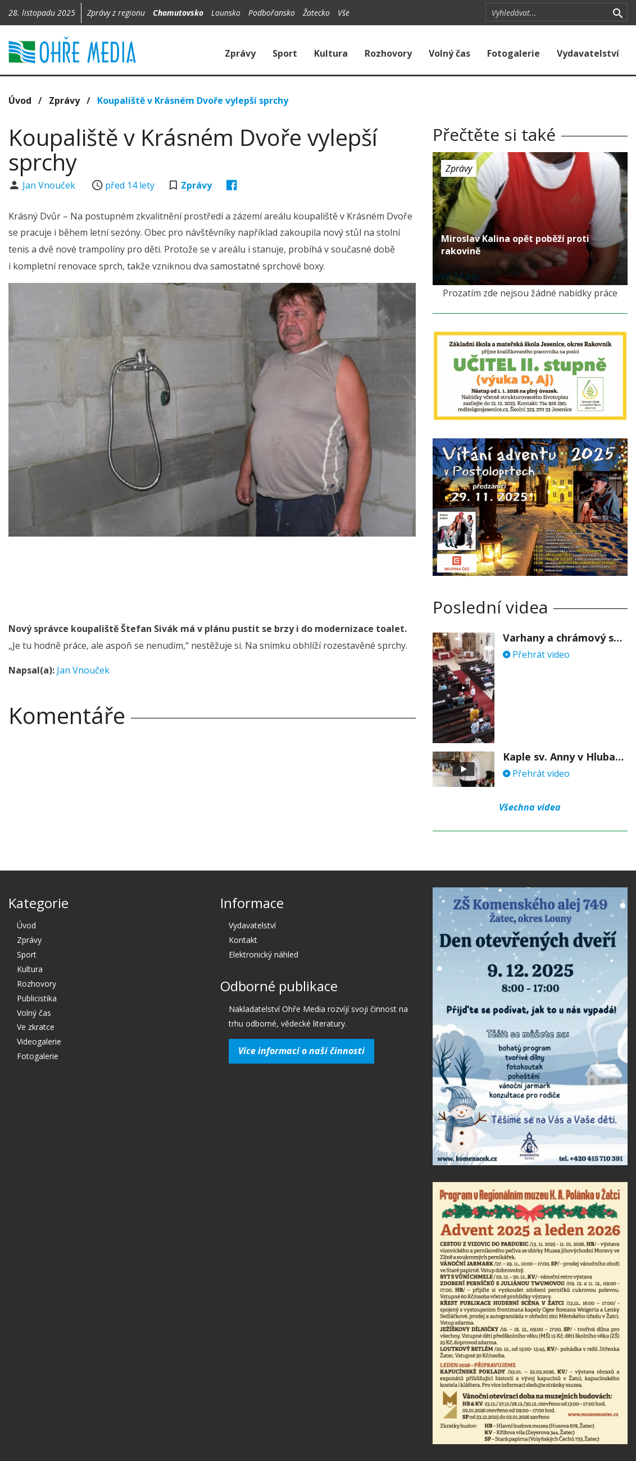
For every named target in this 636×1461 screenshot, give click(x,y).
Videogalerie (39, 1041)
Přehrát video (536, 654)
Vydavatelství (588, 53)
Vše (343, 12)
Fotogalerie (513, 53)
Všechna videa (530, 807)
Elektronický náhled (263, 954)
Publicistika (37, 998)
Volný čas (449, 53)
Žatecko (316, 12)
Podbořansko (271, 12)
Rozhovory (388, 53)
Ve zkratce (35, 1027)
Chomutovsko (178, 12)
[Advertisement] (212, 576)
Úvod (19, 100)
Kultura (331, 53)
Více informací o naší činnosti (301, 1051)
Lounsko (225, 12)
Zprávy (240, 53)
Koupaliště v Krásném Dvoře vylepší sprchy (192, 100)
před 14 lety (130, 185)
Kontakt (243, 940)
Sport (284, 53)
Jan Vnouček (50, 185)
